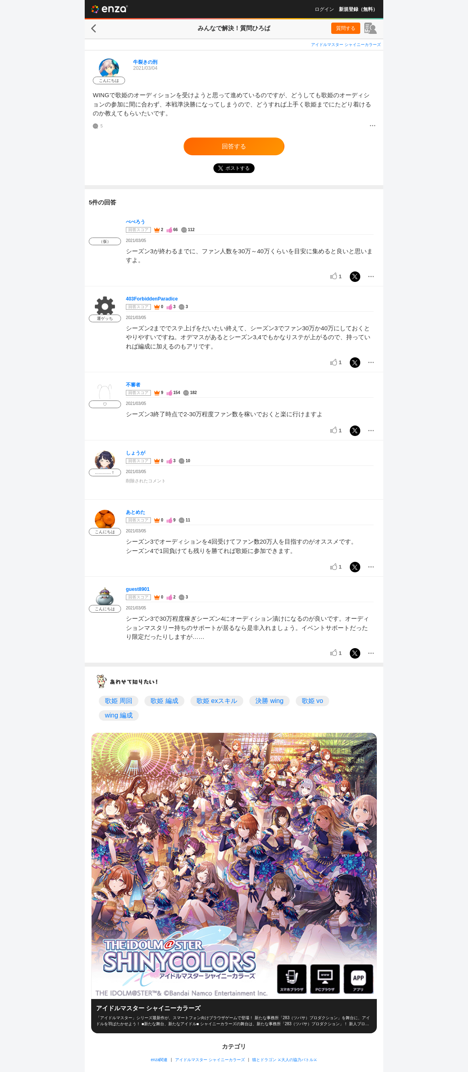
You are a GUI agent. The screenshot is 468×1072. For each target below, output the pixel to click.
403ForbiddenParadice (152, 299)
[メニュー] (372, 126)
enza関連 (159, 1059)
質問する (345, 28)
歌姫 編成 (164, 700)
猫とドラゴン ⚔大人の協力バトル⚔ (284, 1059)
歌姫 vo (312, 700)
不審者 (133, 385)
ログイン (324, 9)
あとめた (135, 512)
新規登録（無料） (358, 9)
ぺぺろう (135, 222)
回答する (234, 146)
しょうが (135, 453)
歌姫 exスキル (216, 700)
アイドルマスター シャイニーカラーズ (346, 44)
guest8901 (138, 589)
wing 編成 (119, 715)
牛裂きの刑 (145, 62)
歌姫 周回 (118, 700)
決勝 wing (269, 700)
